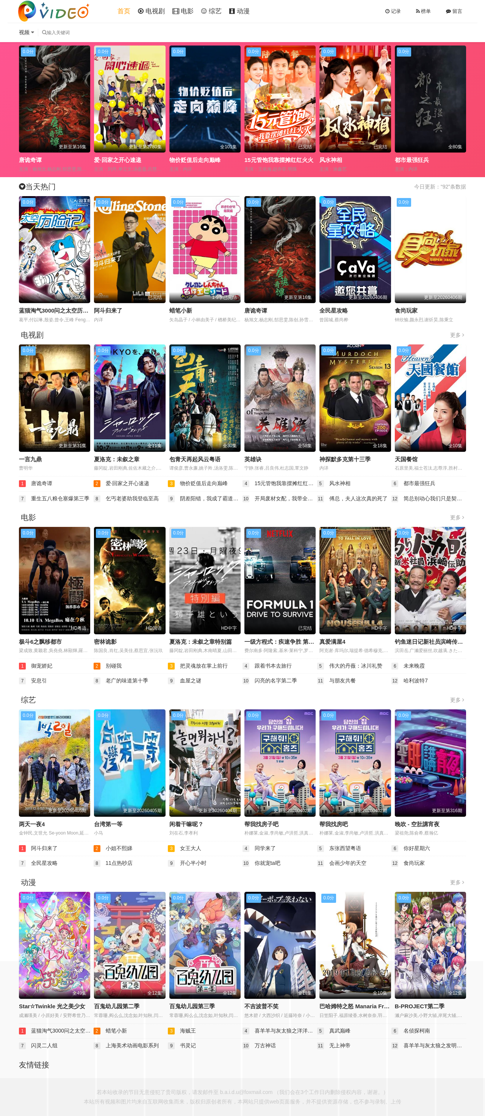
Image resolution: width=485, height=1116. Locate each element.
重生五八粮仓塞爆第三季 (54, 498)
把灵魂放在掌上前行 (198, 666)
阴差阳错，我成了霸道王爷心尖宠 (205, 498)
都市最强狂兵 (412, 160)
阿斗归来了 (108, 310)
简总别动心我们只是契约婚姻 (428, 498)
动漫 (239, 11)
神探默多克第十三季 (345, 459)
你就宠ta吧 (261, 863)
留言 (454, 11)
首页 (123, 11)
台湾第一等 (108, 824)
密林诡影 (105, 641)
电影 (183, 11)
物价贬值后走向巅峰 (195, 160)
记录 (393, 11)
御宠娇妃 (35, 666)
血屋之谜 (184, 680)
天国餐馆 (406, 459)
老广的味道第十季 (121, 680)
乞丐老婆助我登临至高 (126, 498)
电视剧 (151, 11)
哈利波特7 (409, 680)
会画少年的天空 (341, 863)
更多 (457, 335)
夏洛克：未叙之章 (116, 459)
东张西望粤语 (339, 848)
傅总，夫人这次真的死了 (352, 498)
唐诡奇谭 (30, 160)
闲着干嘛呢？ (186, 824)
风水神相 (330, 160)
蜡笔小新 (180, 310)
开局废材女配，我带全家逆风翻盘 (279, 498)
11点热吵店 (113, 863)
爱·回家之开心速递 (117, 160)
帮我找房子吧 (261, 824)
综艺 (211, 11)
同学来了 (259, 848)
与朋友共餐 (336, 680)
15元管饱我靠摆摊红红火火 (278, 160)
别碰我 (108, 666)
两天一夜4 (32, 824)
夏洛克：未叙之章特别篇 (200, 641)
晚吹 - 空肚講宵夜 (417, 824)
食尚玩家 (406, 310)
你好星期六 (410, 848)
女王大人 (184, 848)
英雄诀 (252, 459)
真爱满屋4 (332, 641)
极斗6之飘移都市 (40, 641)
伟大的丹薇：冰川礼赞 (349, 666)
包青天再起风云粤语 (195, 459)
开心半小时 (187, 863)
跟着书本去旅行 (267, 666)
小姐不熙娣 (113, 848)
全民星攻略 (333, 310)
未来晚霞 (408, 666)
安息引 (33, 680)
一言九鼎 (30, 459)
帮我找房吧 (333, 824)
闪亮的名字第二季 (269, 680)
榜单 (423, 11)
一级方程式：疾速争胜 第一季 (282, 641)
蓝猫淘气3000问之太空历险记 (56, 310)
